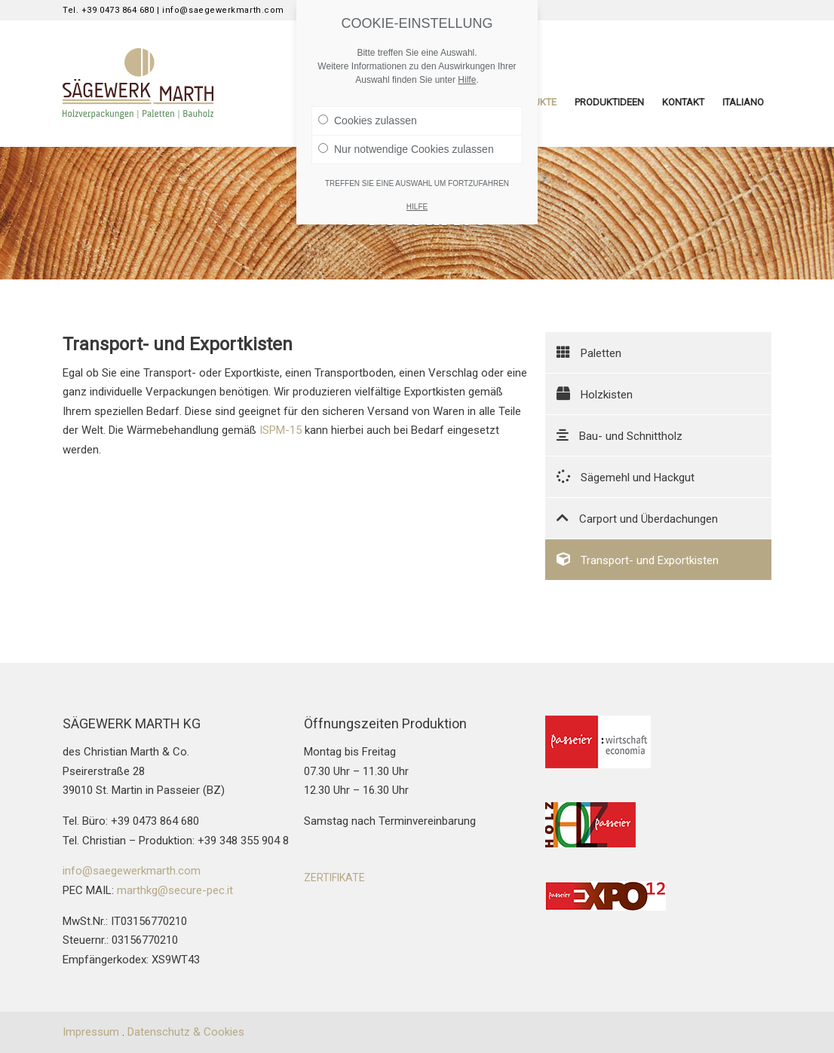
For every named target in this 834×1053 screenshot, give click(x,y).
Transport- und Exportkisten (638, 559)
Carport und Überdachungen (637, 518)
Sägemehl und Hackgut (625, 476)
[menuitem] (743, 102)
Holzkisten (595, 393)
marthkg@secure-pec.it (175, 890)
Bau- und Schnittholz (619, 435)
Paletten (589, 352)
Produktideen (609, 102)
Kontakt (683, 102)
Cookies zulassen (367, 120)
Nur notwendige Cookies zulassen (406, 149)
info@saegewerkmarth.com (132, 871)
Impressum (91, 1032)
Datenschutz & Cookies (185, 1032)
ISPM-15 (280, 430)
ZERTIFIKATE (334, 877)
